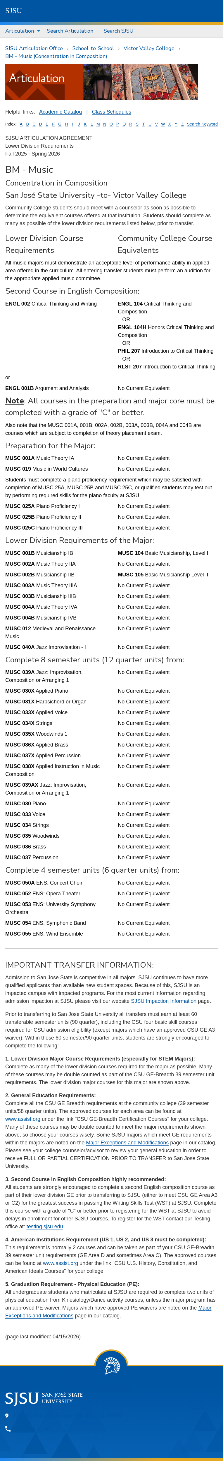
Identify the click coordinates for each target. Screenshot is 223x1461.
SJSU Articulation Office (34, 48)
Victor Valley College (149, 48)
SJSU (13, 10)
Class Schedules (111, 112)
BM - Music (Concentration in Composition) (56, 56)
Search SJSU (119, 30)
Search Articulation (70, 30)
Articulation (19, 30)
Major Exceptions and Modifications (127, 1143)
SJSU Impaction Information (163, 1001)
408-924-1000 (32, 1428)
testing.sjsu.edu (45, 1226)
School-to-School (93, 48)
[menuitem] (21, 31)
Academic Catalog (60, 112)
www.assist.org (22, 1119)
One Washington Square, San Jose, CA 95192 (68, 1415)
